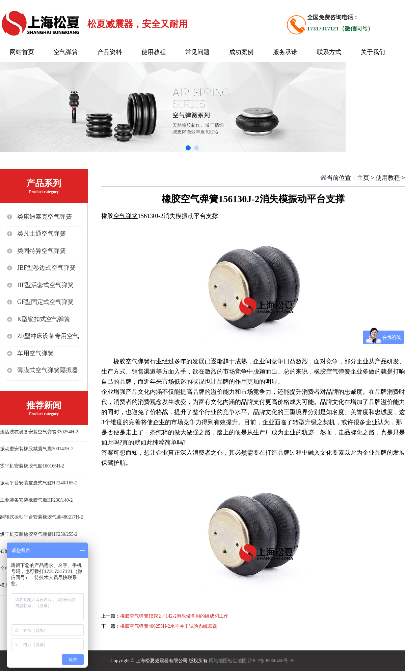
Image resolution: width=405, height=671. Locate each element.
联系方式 (329, 52)
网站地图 (218, 660)
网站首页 (22, 52)
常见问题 (197, 52)
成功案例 (241, 52)
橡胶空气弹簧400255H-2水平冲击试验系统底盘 (168, 626)
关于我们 (373, 52)
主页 (363, 177)
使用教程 (153, 52)
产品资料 (110, 52)
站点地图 (237, 660)
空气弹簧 (66, 52)
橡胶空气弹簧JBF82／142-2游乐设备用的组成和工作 (174, 616)
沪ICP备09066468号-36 (271, 660)
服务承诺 (285, 52)
